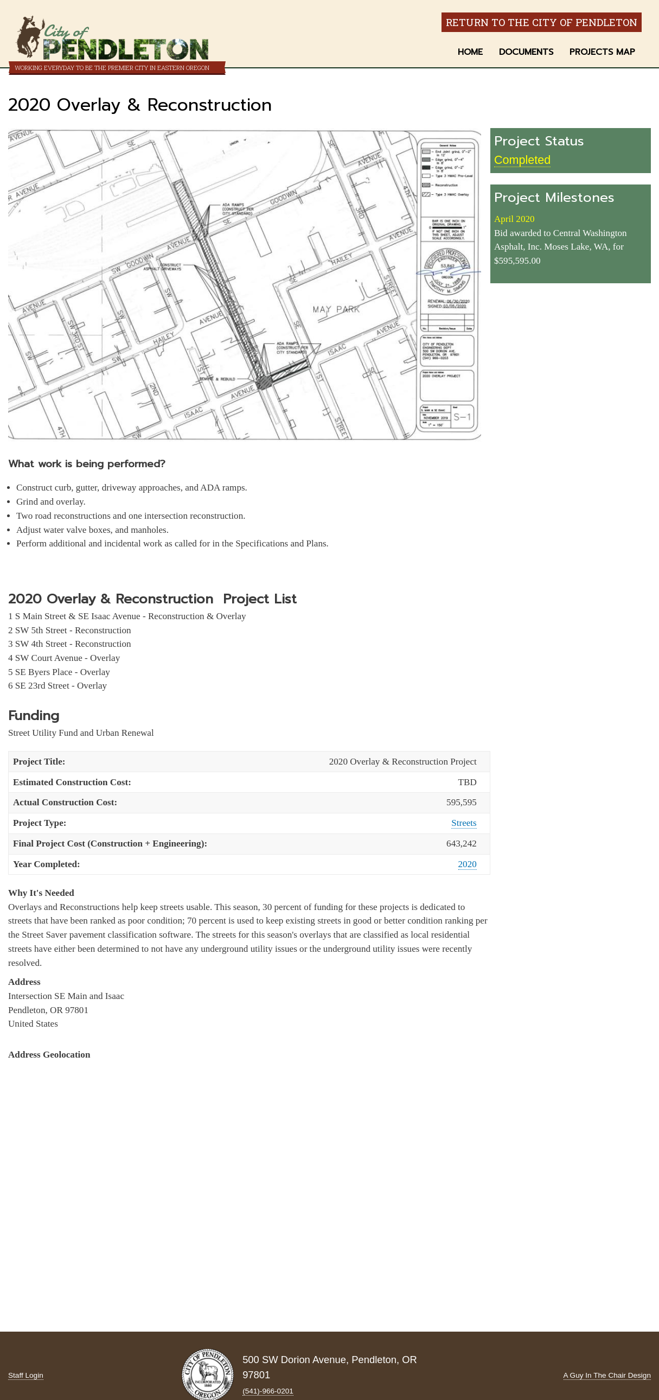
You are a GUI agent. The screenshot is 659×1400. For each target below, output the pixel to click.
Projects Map (602, 52)
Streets (464, 823)
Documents (526, 52)
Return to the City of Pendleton (541, 22)
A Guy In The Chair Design (607, 1375)
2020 (467, 864)
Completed (522, 160)
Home (470, 52)
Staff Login (25, 1375)
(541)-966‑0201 (267, 1391)
